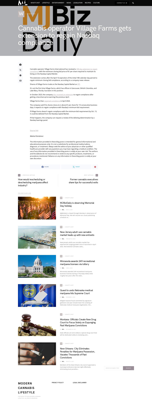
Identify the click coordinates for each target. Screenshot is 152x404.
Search (128, 368)
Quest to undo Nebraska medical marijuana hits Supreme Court (76, 292)
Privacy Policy (58, 383)
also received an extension (63, 95)
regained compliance (52, 101)
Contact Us (122, 3)
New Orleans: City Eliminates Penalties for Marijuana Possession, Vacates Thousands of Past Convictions (77, 353)
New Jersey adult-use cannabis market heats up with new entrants (77, 234)
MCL (63, 209)
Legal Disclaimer (79, 383)
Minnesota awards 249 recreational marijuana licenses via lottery (77, 263)
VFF (78, 84)
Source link (34, 130)
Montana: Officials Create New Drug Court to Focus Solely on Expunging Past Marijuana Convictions (78, 322)
